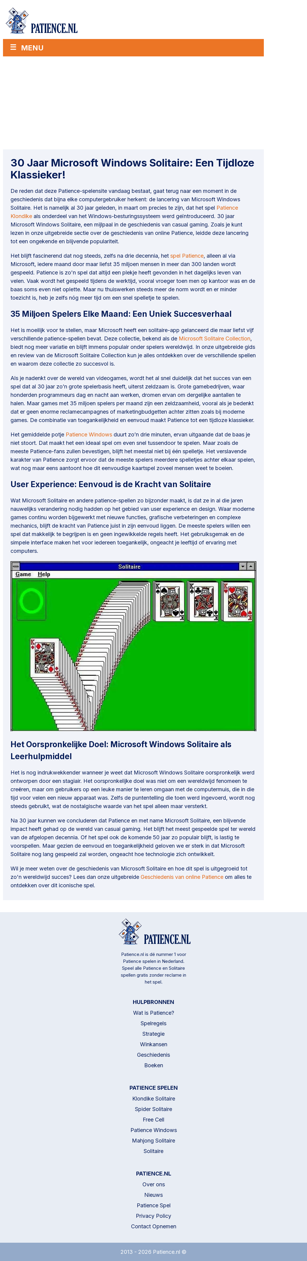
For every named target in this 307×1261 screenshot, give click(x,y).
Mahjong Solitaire (153, 1140)
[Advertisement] (133, 101)
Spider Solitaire (153, 1109)
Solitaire (153, 1151)
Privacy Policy (153, 1216)
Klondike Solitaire (153, 1098)
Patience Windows (89, 434)
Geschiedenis (153, 1055)
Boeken (153, 1065)
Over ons (153, 1184)
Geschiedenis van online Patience (182, 877)
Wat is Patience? (153, 1013)
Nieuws (153, 1195)
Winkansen (153, 1044)
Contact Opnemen (153, 1226)
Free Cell (153, 1119)
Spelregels (153, 1023)
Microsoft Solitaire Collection (214, 338)
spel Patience (187, 256)
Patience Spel (154, 1205)
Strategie (153, 1034)
